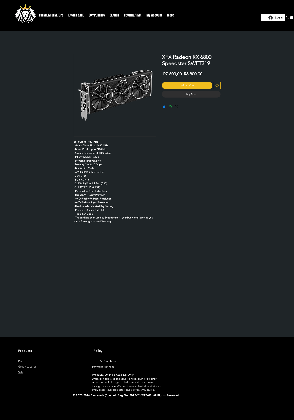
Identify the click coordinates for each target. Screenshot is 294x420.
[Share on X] (177, 107)
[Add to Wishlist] (217, 85)
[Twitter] (246, 381)
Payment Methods (103, 366)
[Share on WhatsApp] (170, 107)
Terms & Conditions (104, 361)
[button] (51, 15)
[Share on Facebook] (164, 107)
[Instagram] (241, 381)
